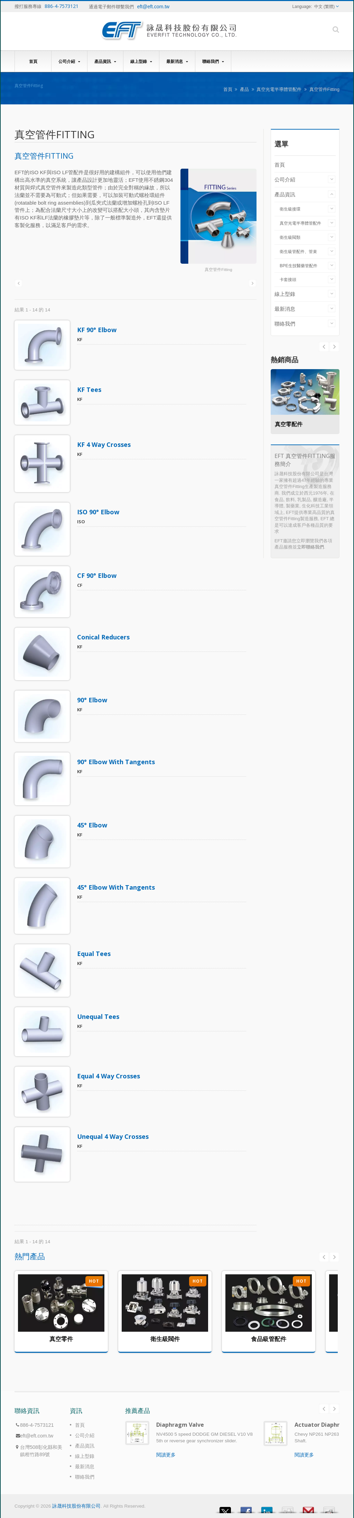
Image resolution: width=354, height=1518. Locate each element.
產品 (244, 89)
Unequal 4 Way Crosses (116, 1136)
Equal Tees (97, 953)
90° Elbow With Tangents (119, 762)
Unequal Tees (101, 1016)
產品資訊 (105, 61)
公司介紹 (69, 61)
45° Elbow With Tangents (119, 887)
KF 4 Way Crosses (107, 444)
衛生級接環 (290, 209)
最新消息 (177, 61)
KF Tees (92, 389)
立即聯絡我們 (310, 547)
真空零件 (61, 1339)
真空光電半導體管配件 (279, 89)
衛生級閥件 (165, 1339)
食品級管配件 (268, 1339)
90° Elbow (95, 700)
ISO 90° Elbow (101, 512)
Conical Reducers (106, 637)
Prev (334, 346)
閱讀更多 (166, 1455)
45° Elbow (95, 825)
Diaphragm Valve (180, 1424)
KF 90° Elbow (100, 330)
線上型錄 (141, 61)
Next (324, 346)
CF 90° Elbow (100, 575)
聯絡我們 (213, 61)
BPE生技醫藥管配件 (298, 265)
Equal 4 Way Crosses (111, 1076)
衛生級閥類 (290, 237)
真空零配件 (291, 424)
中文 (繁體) (324, 6)
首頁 (33, 61)
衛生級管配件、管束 (298, 251)
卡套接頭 (288, 279)
